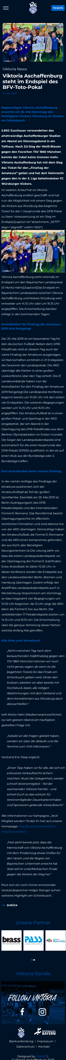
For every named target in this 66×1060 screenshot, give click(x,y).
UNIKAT (41, 1052)
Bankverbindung (21, 1037)
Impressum (45, 1037)
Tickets (58, 8)
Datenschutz (25, 1043)
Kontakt (44, 1043)
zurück (12, 905)
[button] (32, 956)
